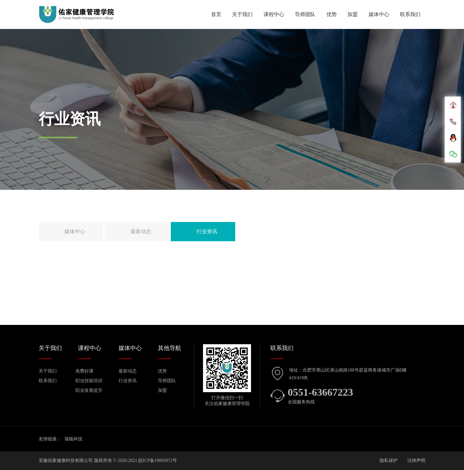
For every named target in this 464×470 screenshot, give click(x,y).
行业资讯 (207, 231)
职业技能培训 (88, 380)
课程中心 (274, 14)
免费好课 (84, 371)
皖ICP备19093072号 (157, 460)
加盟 (352, 14)
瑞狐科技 (73, 439)
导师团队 (305, 14)
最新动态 (140, 231)
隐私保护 (389, 460)
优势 (331, 14)
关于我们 (242, 14)
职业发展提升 (88, 390)
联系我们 (410, 14)
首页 (216, 14)
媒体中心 (379, 14)
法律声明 (416, 460)
